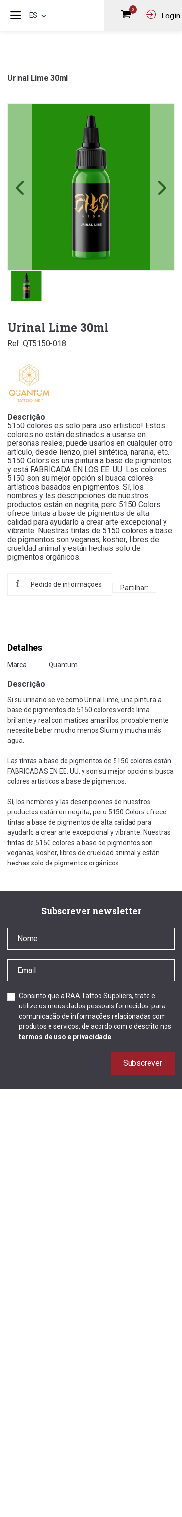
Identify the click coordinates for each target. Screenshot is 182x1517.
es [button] (38, 15)
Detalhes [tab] (24, 647)
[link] (91, 187)
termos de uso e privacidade (65, 1037)
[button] (162, 187)
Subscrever (142, 1063)
